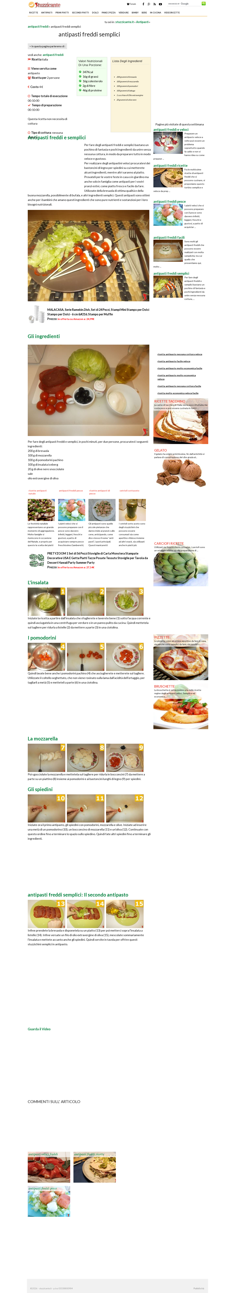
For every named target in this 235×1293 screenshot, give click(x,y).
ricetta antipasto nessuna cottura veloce (179, 354)
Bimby (135, 12)
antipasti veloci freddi (43, 1154)
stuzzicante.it (125, 22)
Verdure (124, 12)
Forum (131, 4)
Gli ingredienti (44, 336)
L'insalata (38, 582)
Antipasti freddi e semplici (57, 137)
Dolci (95, 12)
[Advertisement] (66, 22)
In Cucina (155, 12)
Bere (144, 12)
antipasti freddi (38, 26)
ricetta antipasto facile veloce (173, 361)
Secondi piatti (80, 12)
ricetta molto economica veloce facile (177, 393)
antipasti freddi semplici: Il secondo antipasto (78, 895)
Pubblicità (199, 1288)
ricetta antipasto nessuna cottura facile (179, 386)
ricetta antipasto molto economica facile (179, 368)
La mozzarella (43, 738)
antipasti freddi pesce (43, 1188)
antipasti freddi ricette (89, 1154)
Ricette (33, 12)
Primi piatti (62, 12)
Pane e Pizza (109, 12)
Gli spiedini (40, 789)
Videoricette (172, 12)
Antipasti (46, 12)
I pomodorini (42, 638)
